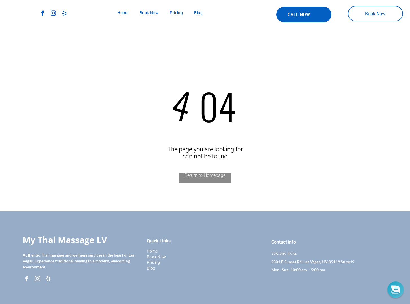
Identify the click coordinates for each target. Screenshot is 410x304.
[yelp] (64, 14)
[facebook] (42, 14)
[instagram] (53, 14)
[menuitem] (123, 12)
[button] (395, 289)
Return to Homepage (205, 175)
